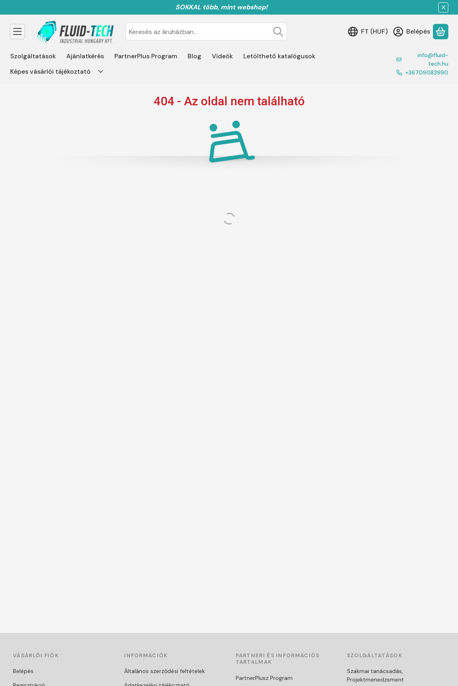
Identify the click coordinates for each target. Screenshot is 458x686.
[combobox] (206, 31)
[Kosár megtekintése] (440, 31)
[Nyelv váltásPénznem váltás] (367, 31)
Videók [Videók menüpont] (222, 56)
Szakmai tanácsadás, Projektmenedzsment (375, 675)
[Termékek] (17, 31)
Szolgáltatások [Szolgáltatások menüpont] (33, 56)
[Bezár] (443, 7)
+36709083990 (426, 72)
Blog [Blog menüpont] (194, 56)
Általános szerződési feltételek (164, 671)
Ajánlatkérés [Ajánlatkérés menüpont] (85, 56)
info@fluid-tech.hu (433, 59)
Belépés (23, 671)
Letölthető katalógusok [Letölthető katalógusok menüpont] (279, 56)
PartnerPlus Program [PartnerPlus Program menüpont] (145, 56)
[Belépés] (411, 31)
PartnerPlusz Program (264, 678)
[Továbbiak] (100, 71)
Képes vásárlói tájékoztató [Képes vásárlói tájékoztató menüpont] (50, 71)
